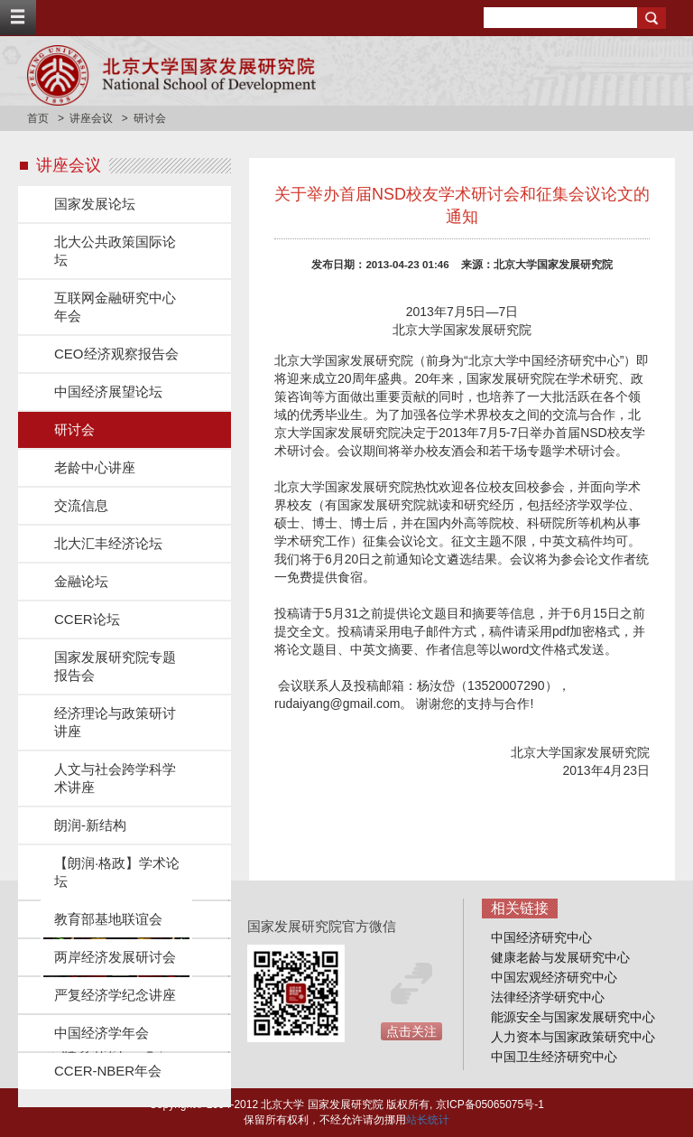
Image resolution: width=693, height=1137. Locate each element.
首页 (38, 118)
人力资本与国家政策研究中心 (573, 1037)
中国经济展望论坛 (108, 391)
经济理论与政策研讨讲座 (115, 722)
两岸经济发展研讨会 (115, 957)
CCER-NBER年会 (108, 1070)
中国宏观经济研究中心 (554, 977)
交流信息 (81, 505)
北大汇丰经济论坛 (108, 543)
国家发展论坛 (94, 203)
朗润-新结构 (90, 825)
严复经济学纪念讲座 (115, 994)
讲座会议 (91, 118)
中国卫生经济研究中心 (554, 1056)
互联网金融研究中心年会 (115, 306)
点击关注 (411, 1031)
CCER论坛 (87, 619)
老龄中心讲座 (94, 467)
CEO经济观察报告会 (116, 353)
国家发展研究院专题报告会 (115, 666)
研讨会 (74, 429)
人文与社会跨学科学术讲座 (115, 778)
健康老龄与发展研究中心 (560, 957)
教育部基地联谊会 (108, 919)
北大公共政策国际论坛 (115, 250)
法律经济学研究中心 (548, 997)
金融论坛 (81, 581)
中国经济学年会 (101, 1032)
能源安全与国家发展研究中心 (573, 1017)
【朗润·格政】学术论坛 (117, 872)
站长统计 (427, 1120)
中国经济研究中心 (541, 937)
